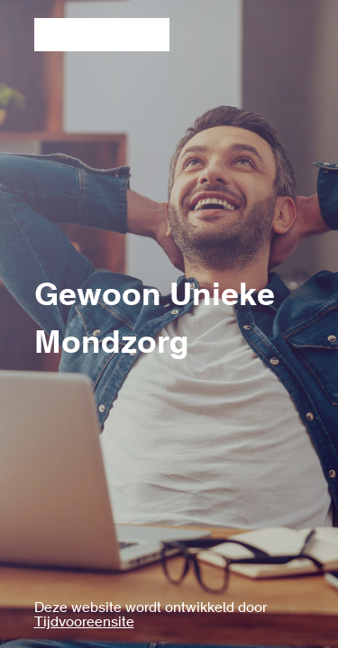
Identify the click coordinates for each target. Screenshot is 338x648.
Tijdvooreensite (84, 623)
